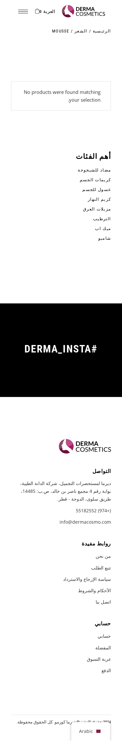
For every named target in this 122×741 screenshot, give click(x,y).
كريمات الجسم (95, 179)
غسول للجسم (96, 189)
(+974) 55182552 (93, 510)
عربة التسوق (99, 659)
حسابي (104, 636)
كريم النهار (99, 199)
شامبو (104, 238)
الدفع (106, 670)
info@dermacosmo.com (85, 522)
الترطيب (102, 218)
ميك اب (103, 228)
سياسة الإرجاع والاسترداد (87, 579)
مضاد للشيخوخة (94, 170)
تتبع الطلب (101, 568)
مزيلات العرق (97, 209)
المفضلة (103, 648)
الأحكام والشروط (94, 590)
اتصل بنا (103, 602)
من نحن (103, 556)
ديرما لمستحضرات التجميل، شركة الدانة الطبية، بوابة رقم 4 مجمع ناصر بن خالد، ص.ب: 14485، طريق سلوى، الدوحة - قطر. (65, 491)
